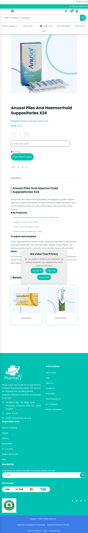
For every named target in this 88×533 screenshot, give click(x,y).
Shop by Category (10, 26)
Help (44, 31)
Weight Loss (46, 26)
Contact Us (50, 388)
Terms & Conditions (34, 531)
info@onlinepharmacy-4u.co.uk (18, 418)
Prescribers (50, 394)
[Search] (83, 18)
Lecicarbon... (27, 318)
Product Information (54, 409)
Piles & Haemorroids (40, 121)
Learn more (47, 265)
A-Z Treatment (52, 404)
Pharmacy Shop (27, 121)
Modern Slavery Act (10, 454)
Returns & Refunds (9, 428)
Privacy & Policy (54, 531)
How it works (51, 373)
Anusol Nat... (61, 318)
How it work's (80, 26)
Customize (44, 277)
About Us (50, 383)
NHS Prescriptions (64, 26)
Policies (5, 433)
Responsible (7, 444)
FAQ (4, 459)
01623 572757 (12, 413)
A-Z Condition (7, 449)
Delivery (5, 438)
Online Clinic (29, 26)
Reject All (51, 270)
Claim (45, 531)
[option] (44, 63)
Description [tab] (16, 178)
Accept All (37, 270)
